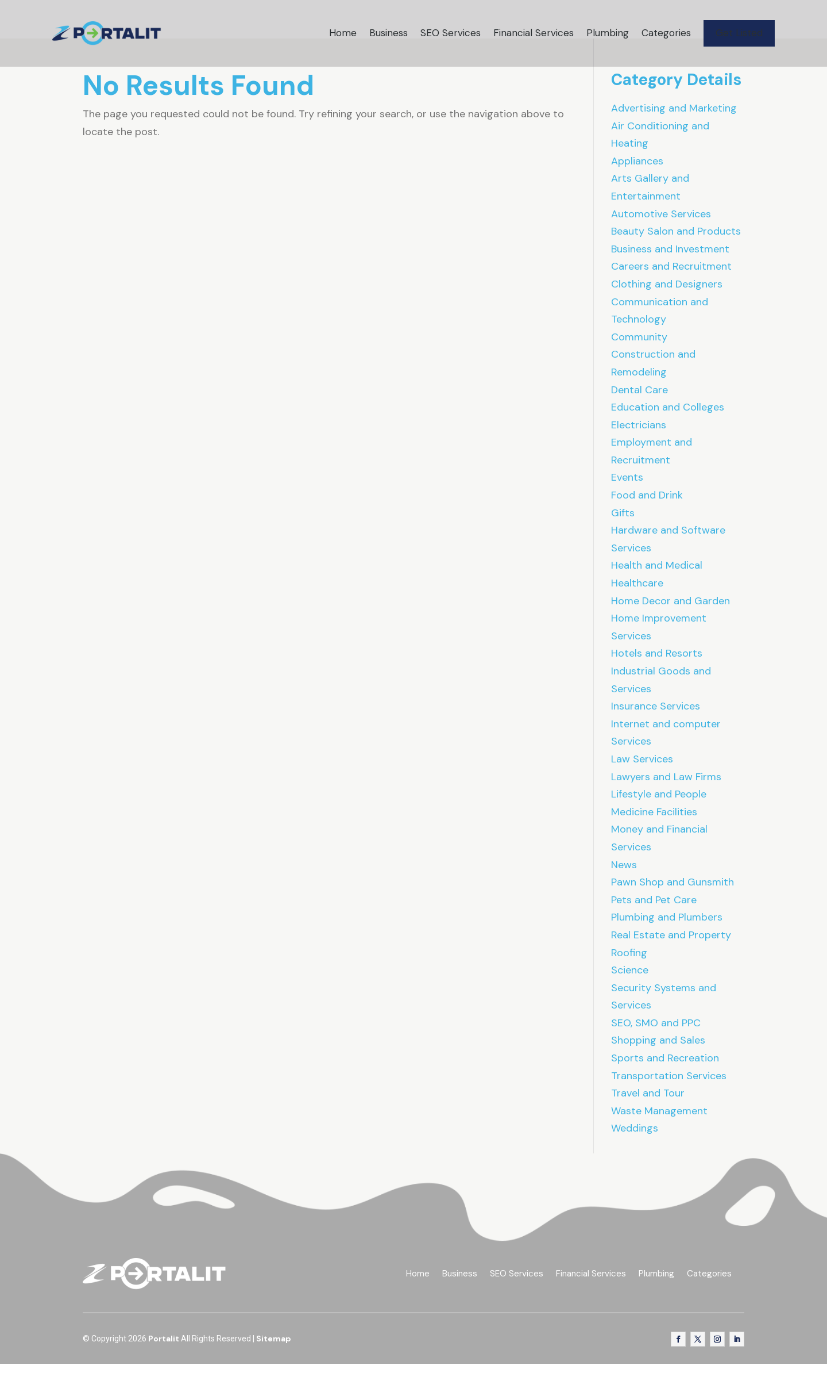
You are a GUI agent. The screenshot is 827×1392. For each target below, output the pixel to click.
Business (388, 32)
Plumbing (607, 32)
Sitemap (273, 1366)
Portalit (163, 1366)
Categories (666, 32)
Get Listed (739, 32)
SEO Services (450, 32)
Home (343, 32)
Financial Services (533, 32)
